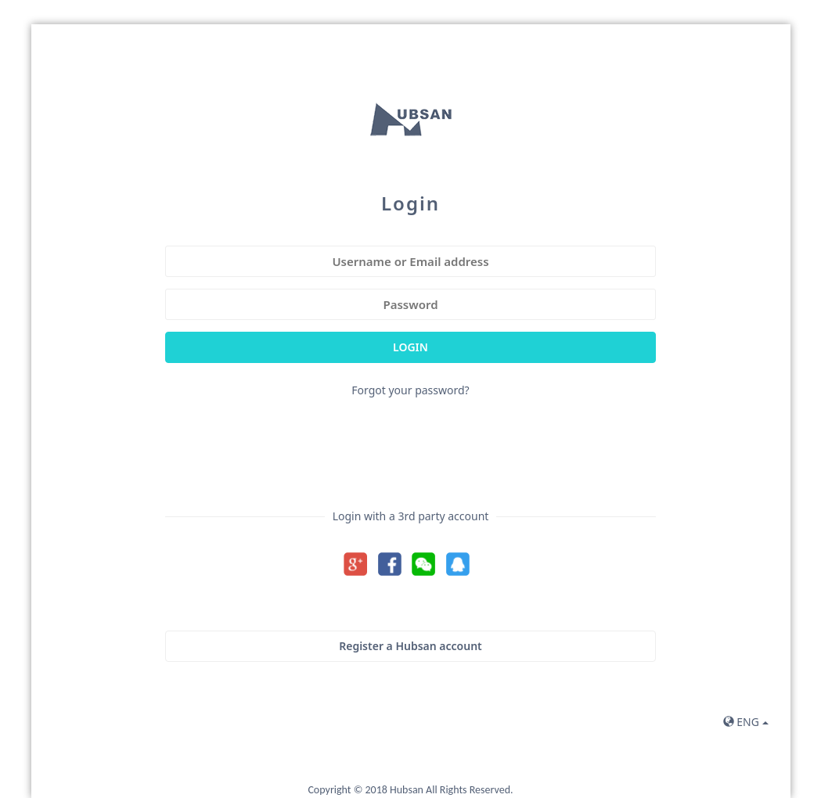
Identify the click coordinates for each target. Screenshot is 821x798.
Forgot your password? (410, 390)
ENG (746, 721)
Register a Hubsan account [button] (410, 645)
